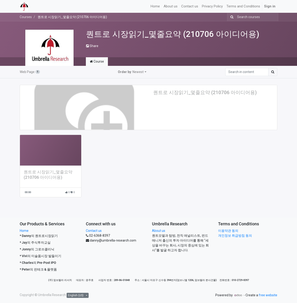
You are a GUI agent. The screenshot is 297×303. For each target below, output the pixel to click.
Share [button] (92, 46)
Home (24, 231)
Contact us (94, 231)
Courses (26, 17)
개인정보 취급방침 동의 (235, 235)
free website (268, 295)
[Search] (231, 17)
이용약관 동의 (228, 231)
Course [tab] (97, 61)
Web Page (30, 72)
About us (158, 231)
